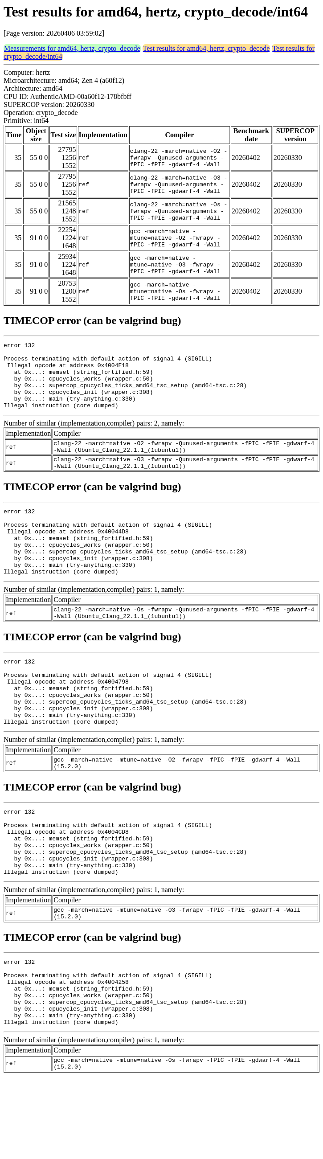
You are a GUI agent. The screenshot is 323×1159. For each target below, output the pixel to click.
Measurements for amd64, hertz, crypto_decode (72, 48)
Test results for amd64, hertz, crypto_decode (206, 48)
